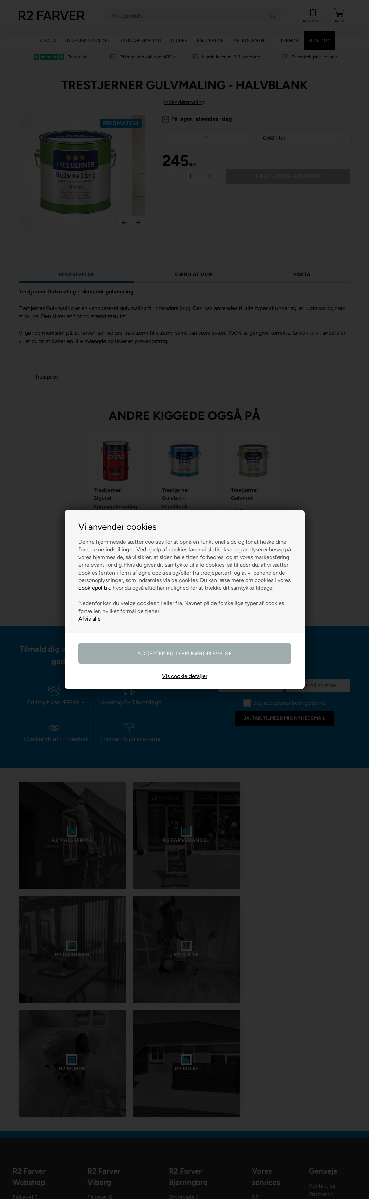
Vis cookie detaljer (184, 676)
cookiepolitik (94, 588)
